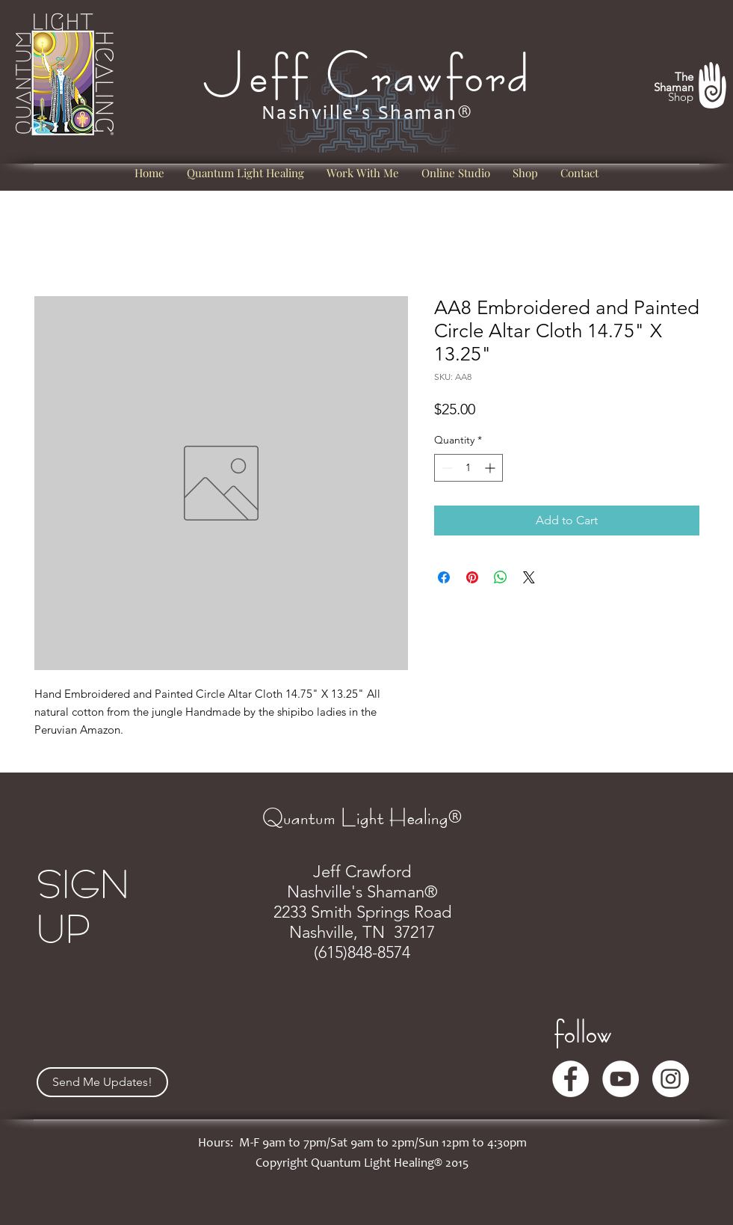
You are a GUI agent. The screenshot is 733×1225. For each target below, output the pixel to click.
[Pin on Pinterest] (472, 577)
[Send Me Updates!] (102, 1082)
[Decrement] (445, 468)
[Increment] (491, 468)
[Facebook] (570, 1078)
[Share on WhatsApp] (501, 577)
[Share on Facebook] (444, 577)
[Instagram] (670, 1078)
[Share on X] (529, 577)
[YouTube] (620, 1078)
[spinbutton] (468, 468)
